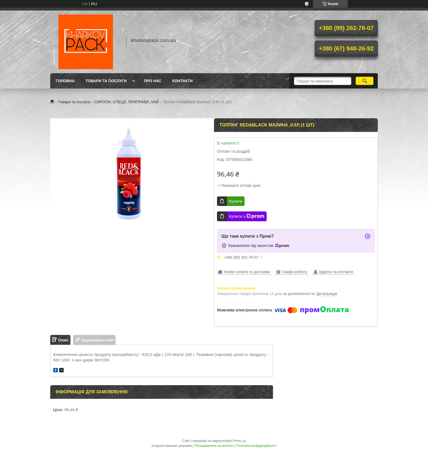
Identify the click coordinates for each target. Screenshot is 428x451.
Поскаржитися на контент (214, 446)
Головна (65, 81)
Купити (235, 201)
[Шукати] (364, 81)
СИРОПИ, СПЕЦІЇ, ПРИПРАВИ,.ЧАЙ (126, 102)
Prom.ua (239, 441)
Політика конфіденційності (256, 446)
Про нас (152, 81)
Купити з (246, 216)
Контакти (182, 81)
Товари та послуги (106, 81)
